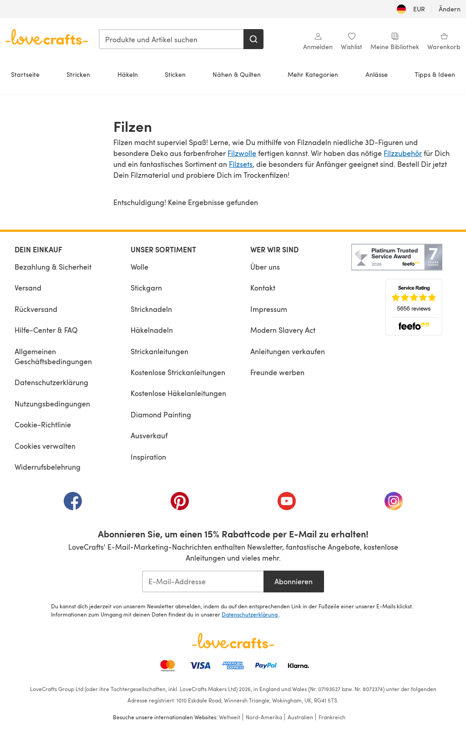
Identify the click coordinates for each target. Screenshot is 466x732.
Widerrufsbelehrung (48, 466)
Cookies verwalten (45, 446)
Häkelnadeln (152, 330)
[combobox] (171, 39)
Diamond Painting (161, 414)
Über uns (265, 266)
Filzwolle (242, 153)
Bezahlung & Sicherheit (53, 266)
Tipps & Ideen (435, 74)
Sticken (175, 74)
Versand (28, 287)
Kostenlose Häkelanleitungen (178, 393)
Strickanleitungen (159, 351)
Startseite (25, 74)
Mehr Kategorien (313, 74)
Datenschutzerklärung (51, 382)
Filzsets (241, 164)
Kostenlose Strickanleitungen (178, 372)
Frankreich (332, 717)
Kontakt (262, 287)
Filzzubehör (403, 153)
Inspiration (148, 456)
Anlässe (376, 74)
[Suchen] (253, 39)
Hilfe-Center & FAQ (46, 330)
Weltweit (229, 717)
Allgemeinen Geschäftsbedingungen (53, 356)
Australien (300, 717)
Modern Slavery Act (282, 330)
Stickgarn (146, 287)
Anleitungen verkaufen (287, 351)
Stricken (78, 74)
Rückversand (36, 309)
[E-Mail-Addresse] (202, 581)
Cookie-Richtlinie (43, 424)
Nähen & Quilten (237, 74)
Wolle (139, 266)
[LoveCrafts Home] (233, 640)
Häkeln (127, 74)
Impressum (268, 309)
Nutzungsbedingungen (52, 403)
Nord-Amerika (264, 717)
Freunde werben (277, 372)
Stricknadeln (151, 309)
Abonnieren (293, 581)
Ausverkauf (149, 435)
